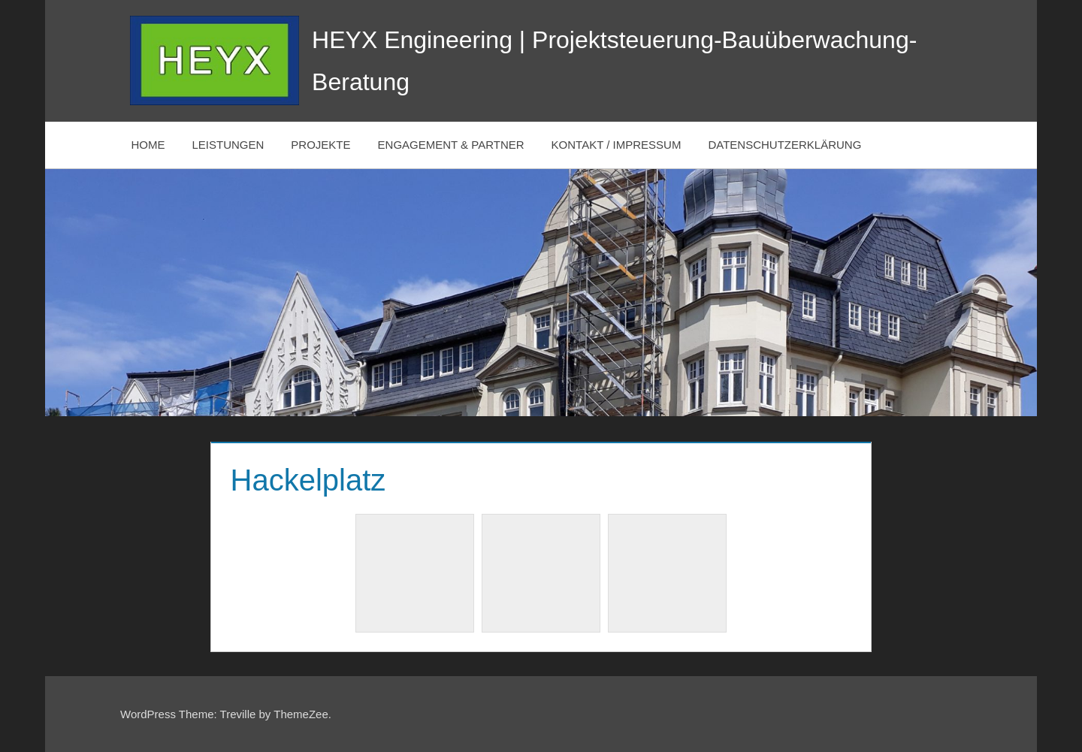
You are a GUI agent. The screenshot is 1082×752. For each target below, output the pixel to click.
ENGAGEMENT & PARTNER (451, 144)
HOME (148, 144)
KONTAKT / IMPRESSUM (617, 144)
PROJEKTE (320, 144)
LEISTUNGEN (228, 144)
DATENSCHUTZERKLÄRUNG (784, 144)
